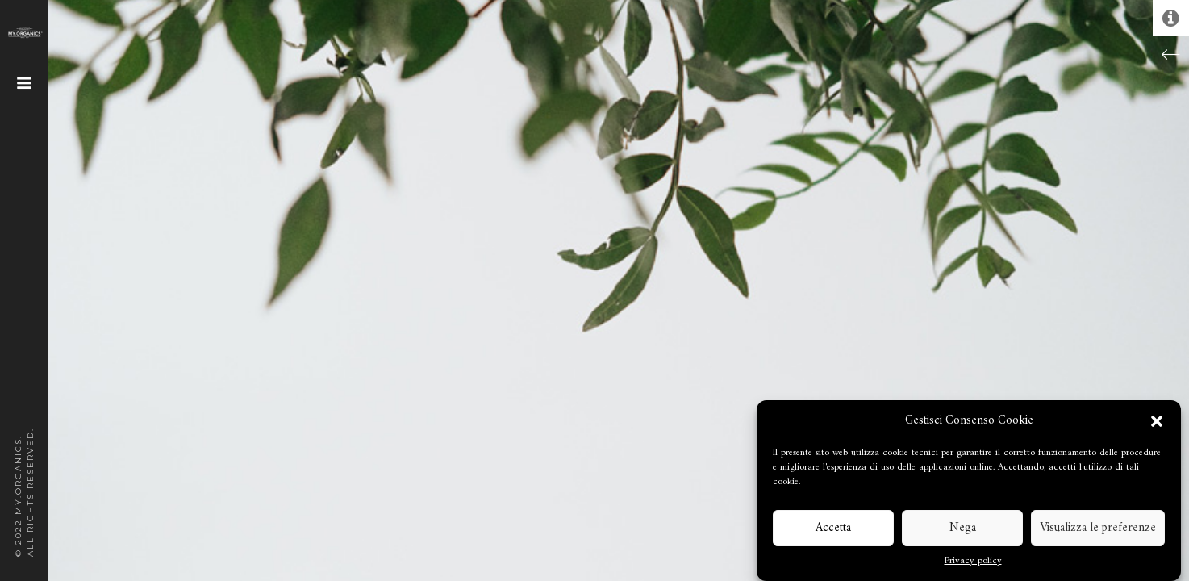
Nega (962, 528)
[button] (1157, 421)
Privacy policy (973, 561)
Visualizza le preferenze (1098, 528)
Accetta (833, 528)
